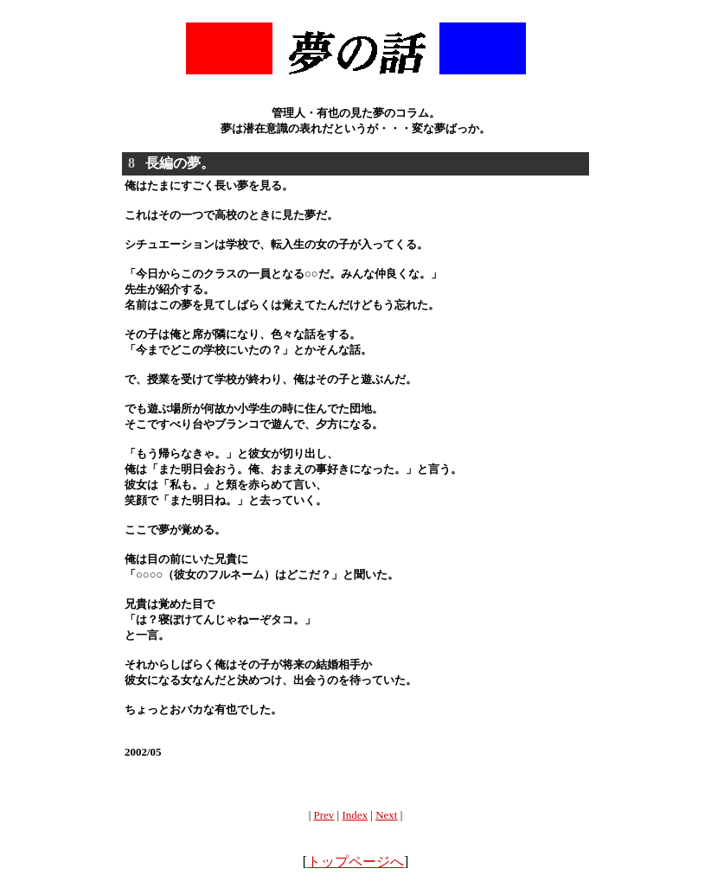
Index (355, 814)
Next (386, 814)
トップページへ (355, 861)
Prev (324, 814)
